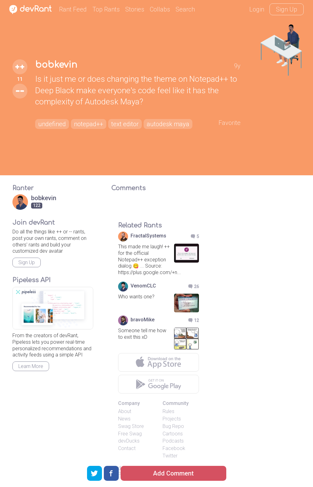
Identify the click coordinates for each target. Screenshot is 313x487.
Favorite (230, 122)
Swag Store (131, 426)
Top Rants (106, 9)
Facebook (174, 448)
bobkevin (56, 65)
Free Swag (130, 434)
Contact (127, 448)
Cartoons (173, 434)
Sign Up (286, 9)
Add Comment (173, 473)
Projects (172, 419)
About (124, 411)
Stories (134, 9)
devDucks (129, 441)
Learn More (30, 366)
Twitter (170, 456)
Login (256, 9)
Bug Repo (173, 426)
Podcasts (173, 441)
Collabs (160, 9)
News (124, 419)
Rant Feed (73, 9)
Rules (168, 411)
